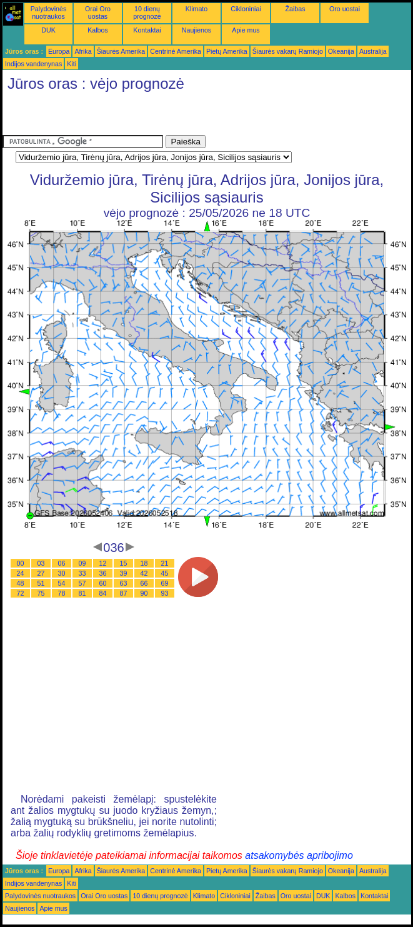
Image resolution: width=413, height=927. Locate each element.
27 (41, 573)
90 (144, 593)
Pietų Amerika (226, 51)
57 (82, 583)
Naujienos (196, 30)
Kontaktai (147, 30)
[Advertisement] (148, 116)
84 (103, 593)
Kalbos (97, 30)
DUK (48, 30)
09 (82, 563)
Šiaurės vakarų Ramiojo (287, 51)
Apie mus (245, 30)
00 (20, 563)
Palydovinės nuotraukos (48, 12)
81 (82, 593)
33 (82, 573)
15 (123, 563)
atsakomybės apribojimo (299, 855)
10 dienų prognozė (147, 12)
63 (123, 583)
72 (20, 593)
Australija (373, 51)
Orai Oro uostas (98, 12)
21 (165, 563)
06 (62, 563)
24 (20, 573)
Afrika (82, 51)
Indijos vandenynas (33, 64)
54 (62, 583)
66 (144, 583)
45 (165, 573)
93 (165, 593)
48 (20, 583)
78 (62, 593)
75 (41, 593)
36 (103, 573)
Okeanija (341, 51)
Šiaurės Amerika (121, 51)
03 (41, 563)
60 (103, 583)
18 (144, 563)
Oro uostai (344, 9)
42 (144, 573)
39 (123, 573)
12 (103, 563)
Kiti (71, 64)
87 (123, 593)
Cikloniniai (246, 9)
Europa (58, 51)
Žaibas (296, 9)
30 (62, 573)
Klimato (197, 9)
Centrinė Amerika (175, 51)
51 (41, 583)
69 (165, 583)
